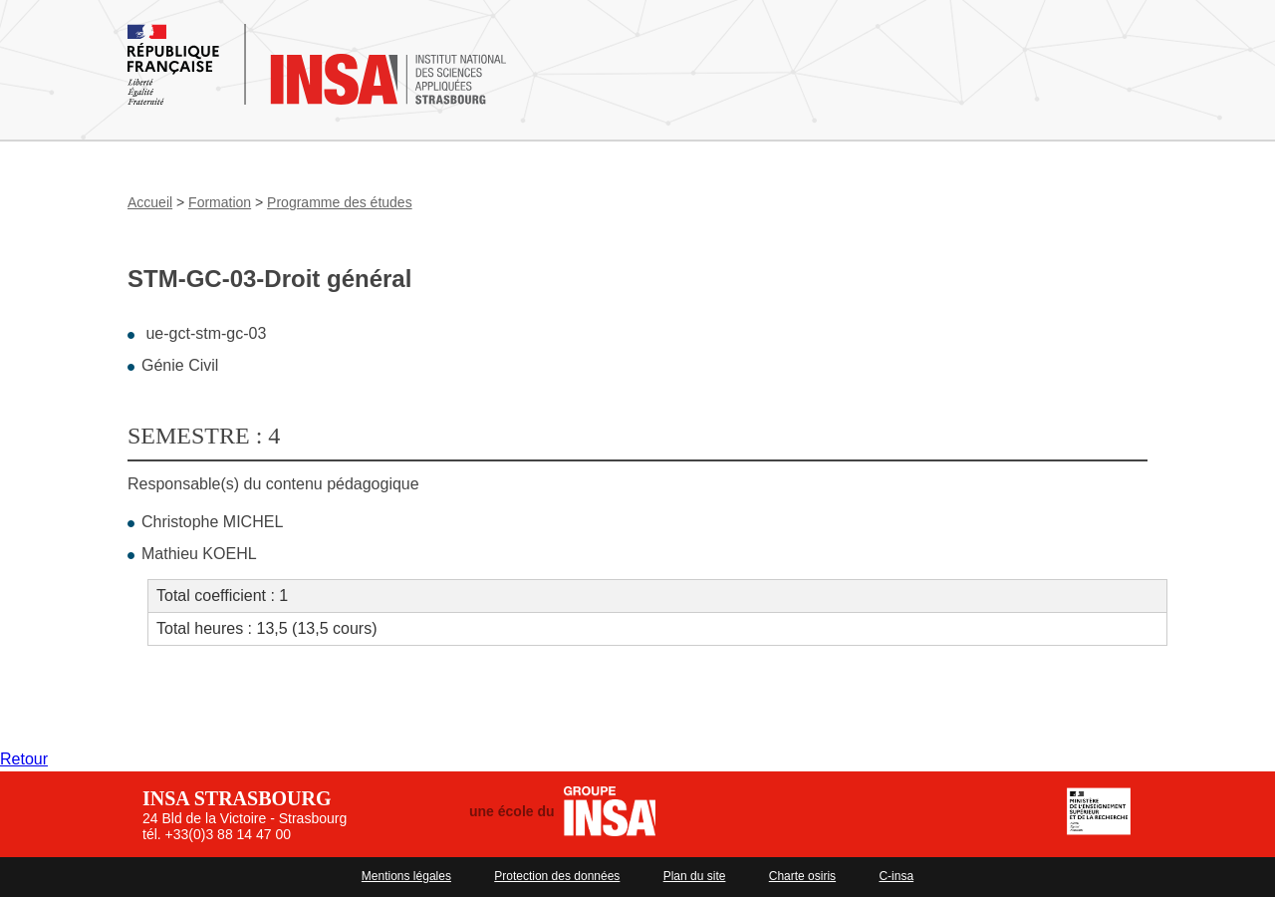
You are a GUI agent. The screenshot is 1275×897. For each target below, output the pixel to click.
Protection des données (557, 876)
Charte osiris (802, 876)
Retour (24, 758)
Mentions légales (406, 876)
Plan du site (694, 876)
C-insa (896, 876)
